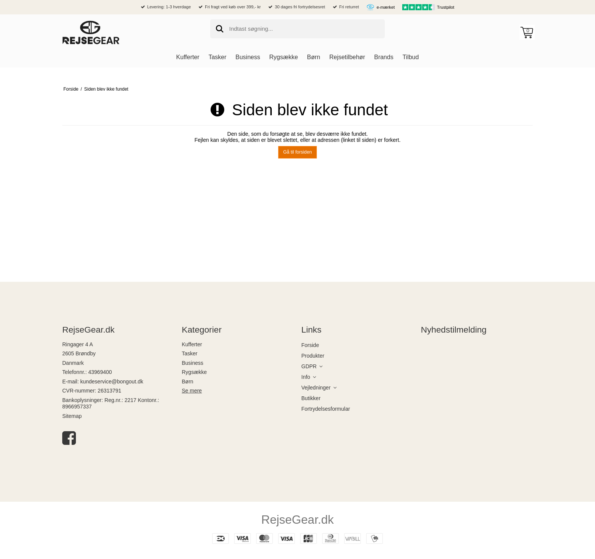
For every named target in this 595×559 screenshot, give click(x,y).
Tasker (189, 353)
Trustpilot (446, 7)
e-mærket (385, 7)
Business (192, 363)
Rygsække (194, 372)
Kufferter (192, 344)
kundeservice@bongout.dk (111, 381)
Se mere (192, 391)
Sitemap (72, 416)
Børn (187, 381)
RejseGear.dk (297, 519)
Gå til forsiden (297, 152)
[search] (297, 28)
